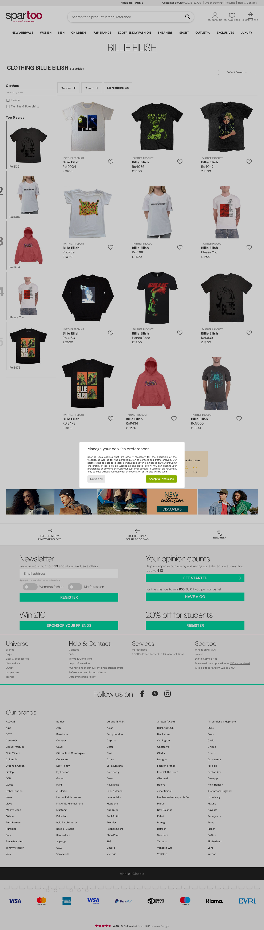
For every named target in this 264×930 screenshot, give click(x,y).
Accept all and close (161, 478)
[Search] (187, 17)
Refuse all (96, 478)
